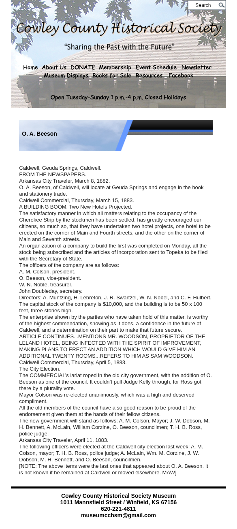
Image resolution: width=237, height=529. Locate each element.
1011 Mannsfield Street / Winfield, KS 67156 (118, 502)
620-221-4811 (118, 509)
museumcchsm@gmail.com (118, 515)
